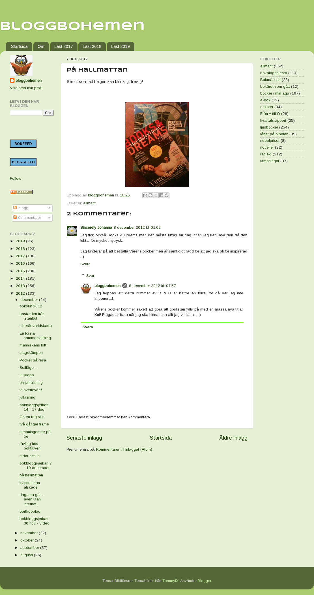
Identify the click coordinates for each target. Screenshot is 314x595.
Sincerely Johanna (96, 227)
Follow (15, 178)
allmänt (89, 203)
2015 (21, 271)
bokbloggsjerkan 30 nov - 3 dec (34, 521)
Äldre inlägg (233, 438)
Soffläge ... (28, 367)
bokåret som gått (275, 86)
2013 (21, 286)
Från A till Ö (270, 114)
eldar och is (30, 456)
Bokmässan (270, 80)
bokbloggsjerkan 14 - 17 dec (34, 407)
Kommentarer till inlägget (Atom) (124, 449)
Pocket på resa (33, 360)
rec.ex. (266, 154)
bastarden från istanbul (32, 316)
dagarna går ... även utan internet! (32, 499)
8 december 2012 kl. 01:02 (137, 227)
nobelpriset (269, 140)
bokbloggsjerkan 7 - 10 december (36, 465)
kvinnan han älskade (30, 485)
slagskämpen (31, 352)
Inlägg (20, 208)
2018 (21, 249)
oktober (27, 540)
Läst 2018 (92, 46)
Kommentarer (27, 217)
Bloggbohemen (72, 26)
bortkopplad (30, 511)
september (30, 547)
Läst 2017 (63, 46)
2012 (21, 293)
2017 (21, 256)
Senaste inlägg (84, 438)
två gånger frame (34, 424)
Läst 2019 (120, 46)
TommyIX (170, 581)
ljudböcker (269, 127)
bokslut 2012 (31, 306)
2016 (21, 263)
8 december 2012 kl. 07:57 (152, 286)
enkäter (266, 107)
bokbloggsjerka (273, 73)
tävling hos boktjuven (30, 446)
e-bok (265, 100)
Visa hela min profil (26, 88)
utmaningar (269, 161)
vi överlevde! (31, 390)
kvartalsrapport (273, 120)
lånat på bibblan (274, 134)
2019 (21, 241)
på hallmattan (31, 475)
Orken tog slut (32, 417)
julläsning (27, 397)
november (29, 533)
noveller (267, 147)
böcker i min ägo (274, 93)
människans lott (33, 345)
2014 (21, 278)
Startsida (19, 46)
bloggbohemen (107, 286)
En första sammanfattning (35, 335)
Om (41, 46)
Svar (90, 275)
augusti (27, 555)
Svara (85, 264)
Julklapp (27, 375)
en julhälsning (31, 382)
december (29, 299)
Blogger (204, 581)
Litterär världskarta (36, 326)
